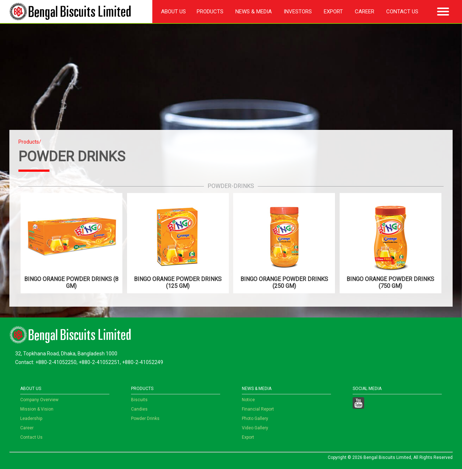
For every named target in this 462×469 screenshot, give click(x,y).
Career (364, 11)
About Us (173, 11)
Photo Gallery (255, 418)
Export (333, 11)
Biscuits (139, 399)
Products (210, 11)
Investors (298, 11)
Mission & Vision (36, 409)
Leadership (31, 418)
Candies (139, 409)
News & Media (253, 11)
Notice (248, 399)
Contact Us (402, 11)
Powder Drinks (145, 418)
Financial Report (258, 409)
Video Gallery (255, 427)
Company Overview (39, 399)
